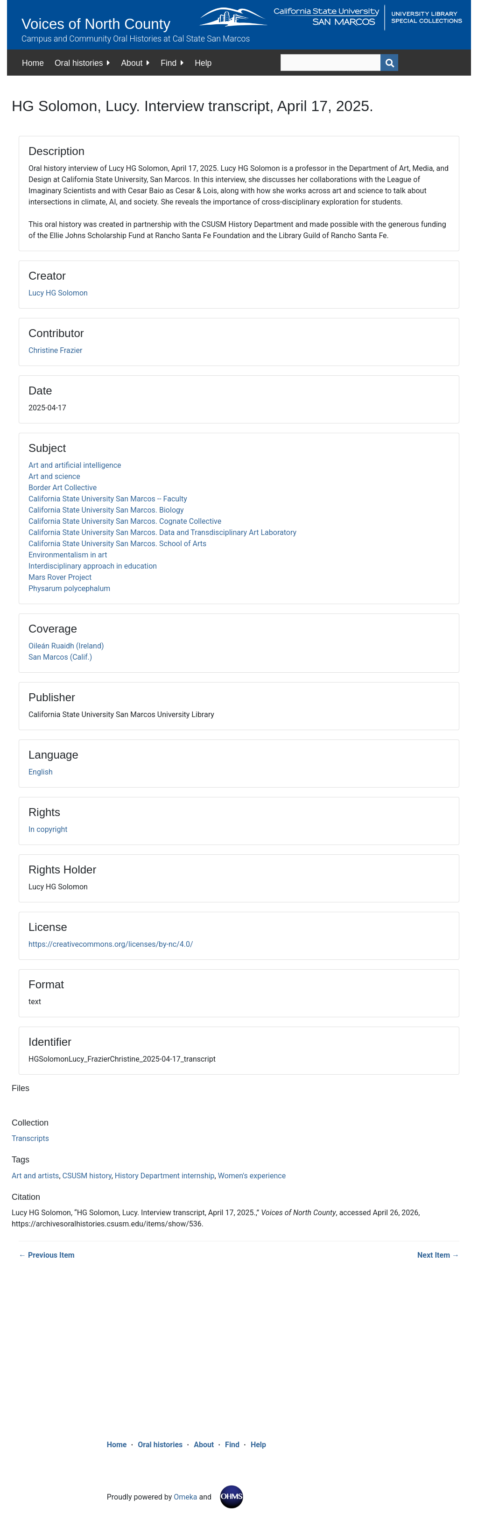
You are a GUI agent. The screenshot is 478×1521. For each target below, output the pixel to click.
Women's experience (252, 1175)
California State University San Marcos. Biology (106, 510)
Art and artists (35, 1175)
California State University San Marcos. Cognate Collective (124, 521)
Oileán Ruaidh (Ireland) (66, 645)
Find (168, 63)
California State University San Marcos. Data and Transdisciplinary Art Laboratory (162, 532)
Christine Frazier (55, 350)
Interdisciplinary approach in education (92, 566)
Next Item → (438, 1255)
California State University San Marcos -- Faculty (107, 498)
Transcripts (30, 1138)
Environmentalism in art (67, 554)
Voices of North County (95, 24)
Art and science (54, 476)
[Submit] (389, 62)
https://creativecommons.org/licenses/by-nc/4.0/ (110, 944)
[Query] (339, 62)
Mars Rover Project (59, 577)
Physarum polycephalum (69, 588)
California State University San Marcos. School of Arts (117, 543)
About (131, 63)
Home (33, 63)
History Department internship (165, 1175)
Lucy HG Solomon (58, 293)
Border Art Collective (62, 487)
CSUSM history (87, 1175)
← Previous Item (47, 1255)
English (40, 772)
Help (203, 63)
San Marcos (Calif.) (60, 657)
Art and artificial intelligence (74, 465)
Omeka (185, 1497)
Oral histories (79, 63)
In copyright (47, 829)
